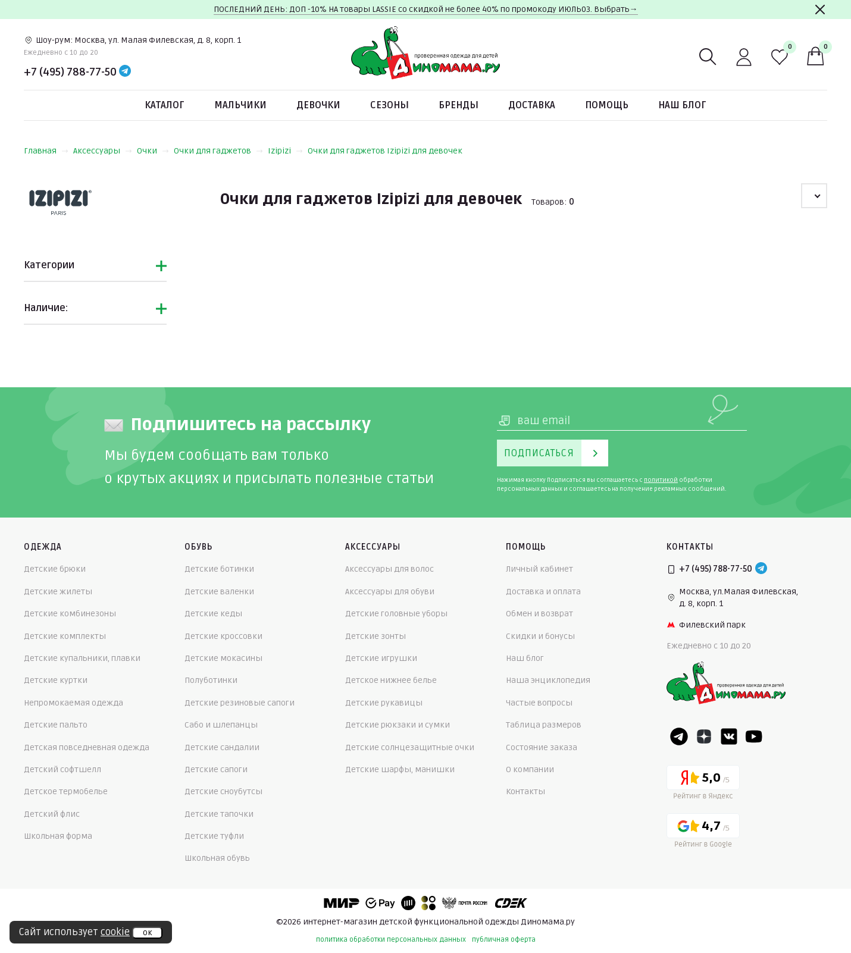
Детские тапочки (219, 814)
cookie (115, 932)
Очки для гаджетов (218, 151)
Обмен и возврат (539, 614)
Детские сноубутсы (223, 791)
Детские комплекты (65, 636)
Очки (153, 151)
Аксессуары (102, 151)
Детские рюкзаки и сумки (397, 725)
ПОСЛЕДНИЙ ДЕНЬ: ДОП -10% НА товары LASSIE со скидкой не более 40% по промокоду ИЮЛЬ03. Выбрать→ (426, 9)
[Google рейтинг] (703, 832)
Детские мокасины (223, 658)
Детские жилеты (58, 592)
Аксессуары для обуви (389, 592)
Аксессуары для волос (389, 569)
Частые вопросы (539, 703)
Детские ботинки (219, 569)
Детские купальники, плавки (82, 658)
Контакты (525, 791)
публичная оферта (504, 939)
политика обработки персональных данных (391, 939)
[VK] (729, 736)
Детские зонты (375, 636)
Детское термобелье (66, 791)
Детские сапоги (216, 769)
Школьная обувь (217, 858)
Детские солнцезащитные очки (409, 747)
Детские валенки (219, 592)
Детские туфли (214, 836)
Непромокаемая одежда (73, 703)
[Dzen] (704, 736)
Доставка (531, 105)
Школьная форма (58, 836)
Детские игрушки (381, 658)
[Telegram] (125, 72)
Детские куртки (55, 680)
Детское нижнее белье (391, 680)
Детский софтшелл (62, 769)
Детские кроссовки (223, 636)
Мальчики (240, 105)
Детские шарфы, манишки (400, 769)
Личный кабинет (539, 569)
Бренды (458, 105)
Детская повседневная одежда (86, 747)
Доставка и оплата (543, 592)
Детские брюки (55, 569)
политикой (661, 480)
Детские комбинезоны (70, 614)
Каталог (164, 105)
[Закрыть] (820, 9)
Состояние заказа (541, 747)
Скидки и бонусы (540, 636)
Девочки (318, 105)
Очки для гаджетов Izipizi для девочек (385, 151)
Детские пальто (55, 725)
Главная (46, 151)
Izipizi (285, 151)
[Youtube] (754, 736)
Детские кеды (213, 614)
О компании (530, 769)
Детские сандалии (221, 747)
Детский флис (52, 814)
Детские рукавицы (384, 703)
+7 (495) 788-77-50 (70, 72)
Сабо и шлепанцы (221, 725)
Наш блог (682, 105)
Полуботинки (210, 680)
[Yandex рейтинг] (703, 784)
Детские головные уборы (396, 614)
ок (147, 933)
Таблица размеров (543, 725)
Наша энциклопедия (548, 680)
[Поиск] (708, 57)
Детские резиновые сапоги (239, 703)
